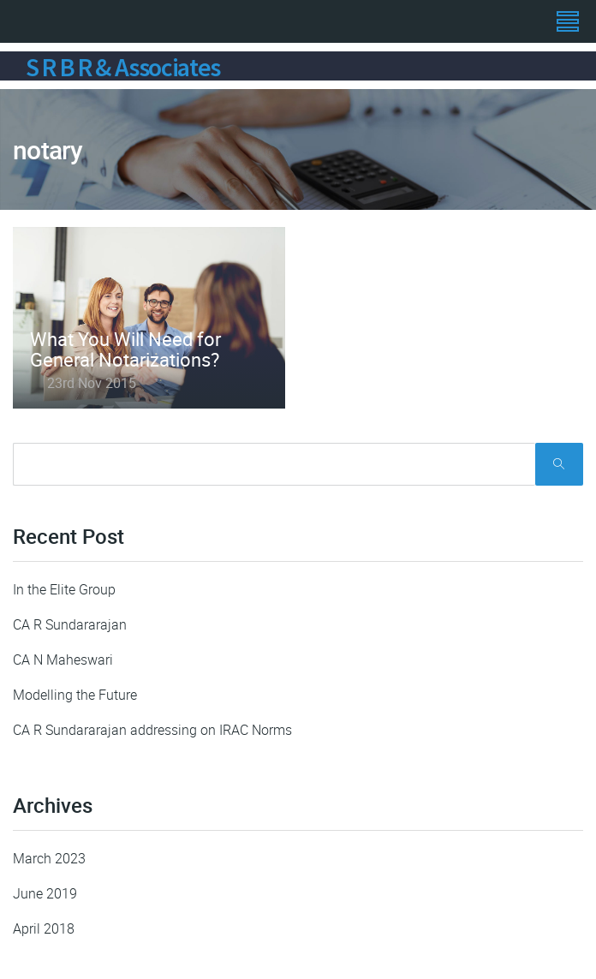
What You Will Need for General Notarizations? (125, 349)
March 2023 (49, 858)
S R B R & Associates (123, 67)
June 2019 (45, 893)
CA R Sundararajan (70, 624)
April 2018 (43, 928)
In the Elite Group (64, 589)
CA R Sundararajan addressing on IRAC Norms (152, 729)
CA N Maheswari (63, 659)
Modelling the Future (75, 694)
